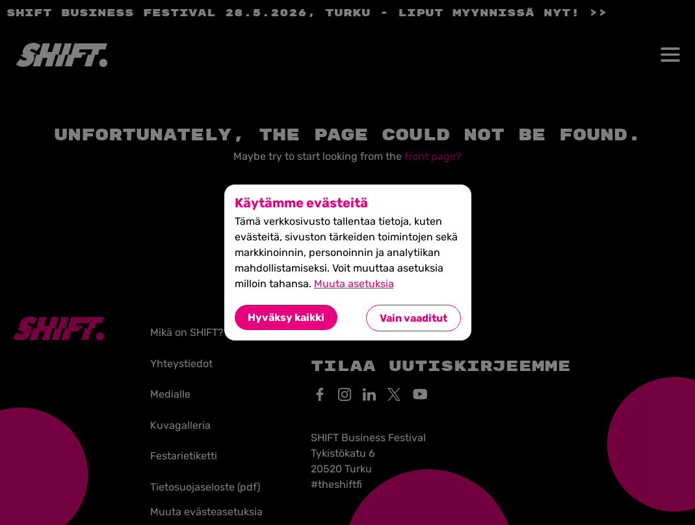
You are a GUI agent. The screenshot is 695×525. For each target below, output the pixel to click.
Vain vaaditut (413, 318)
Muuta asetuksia (354, 283)
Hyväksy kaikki (286, 317)
